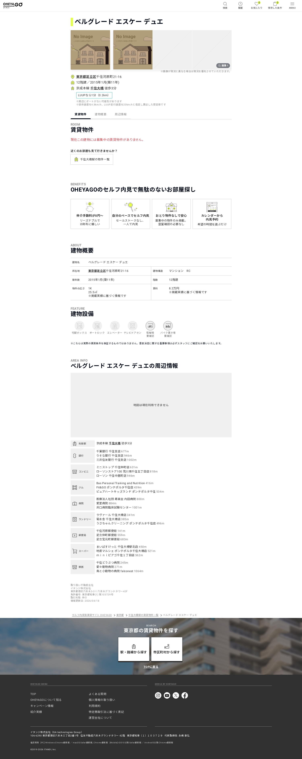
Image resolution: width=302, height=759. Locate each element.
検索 (225, 5)
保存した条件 (275, 5)
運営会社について (100, 717)
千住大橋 (97, 88)
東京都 (120, 615)
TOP (33, 694)
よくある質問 (97, 694)
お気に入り (256, 5)
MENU (292, 5)
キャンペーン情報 (42, 705)
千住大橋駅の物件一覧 (92, 159)
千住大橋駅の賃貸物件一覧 (143, 615)
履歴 (240, 5)
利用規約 (95, 705)
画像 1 (223, 65)
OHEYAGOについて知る (46, 699)
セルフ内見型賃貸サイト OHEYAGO (92, 615)
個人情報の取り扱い (102, 699)
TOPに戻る (151, 666)
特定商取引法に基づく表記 (106, 712)
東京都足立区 (86, 77)
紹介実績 (36, 712)
